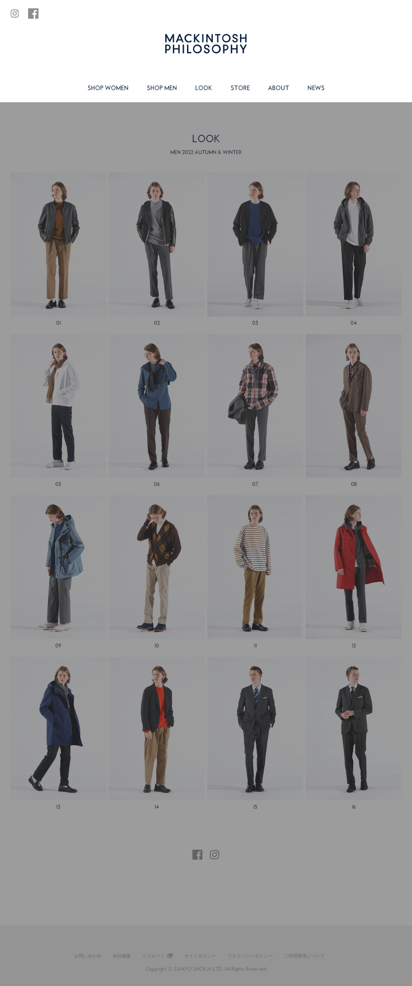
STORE (240, 88)
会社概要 (122, 955)
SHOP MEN (162, 88)
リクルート (153, 955)
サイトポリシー (200, 955)
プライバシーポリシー (250, 955)
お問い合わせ (87, 955)
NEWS (316, 88)
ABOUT (278, 88)
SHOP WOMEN (108, 88)
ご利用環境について (304, 955)
